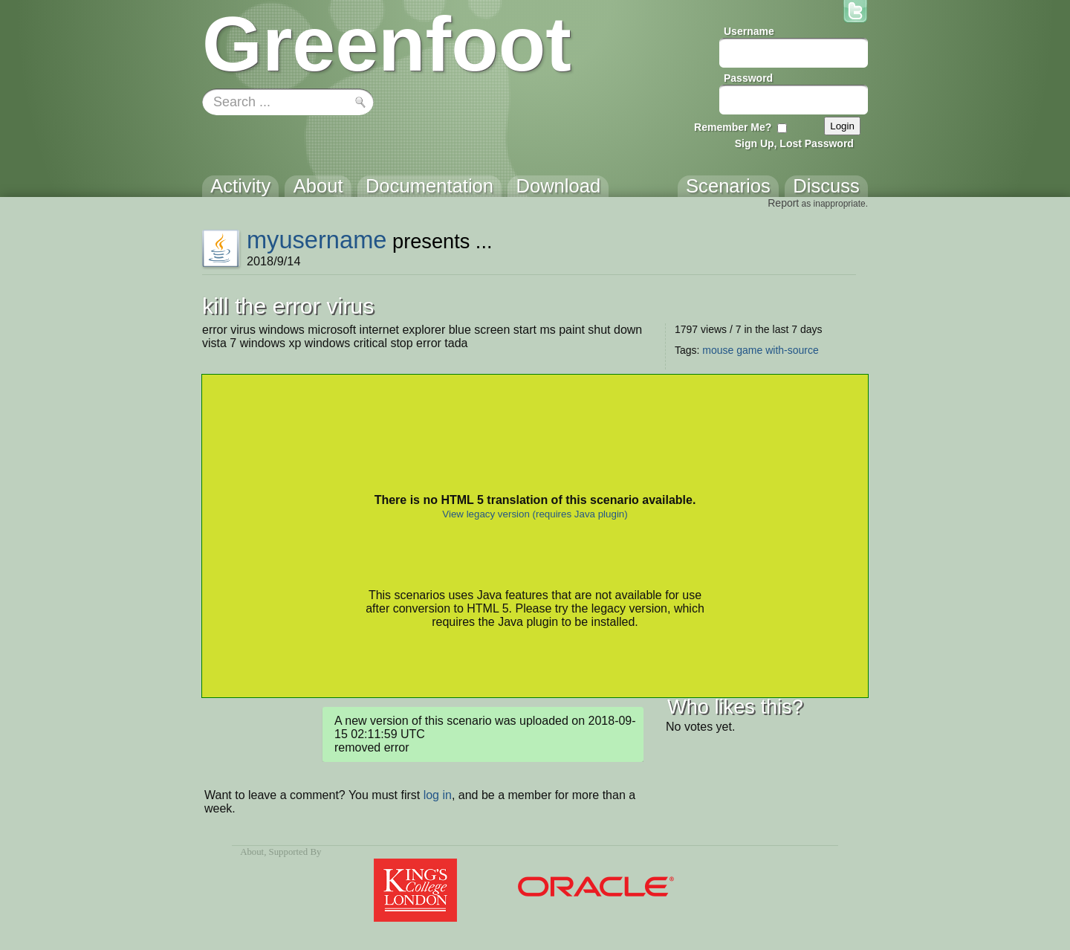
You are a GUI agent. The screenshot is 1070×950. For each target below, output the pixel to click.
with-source (792, 350)
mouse (717, 350)
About (252, 852)
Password (748, 78)
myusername (317, 239)
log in (438, 795)
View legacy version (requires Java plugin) (534, 514)
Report (783, 203)
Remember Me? (732, 127)
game (749, 350)
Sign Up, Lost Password (794, 143)
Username (749, 31)
